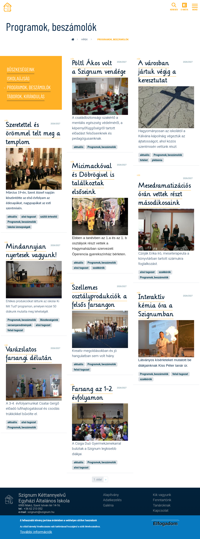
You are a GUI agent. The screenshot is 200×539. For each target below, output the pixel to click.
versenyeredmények (19, 325)
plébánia (157, 161)
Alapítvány (111, 494)
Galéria (108, 505)
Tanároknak (161, 505)
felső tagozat (15, 330)
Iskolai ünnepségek (19, 228)
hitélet (144, 161)
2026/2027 (122, 61)
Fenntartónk (162, 499)
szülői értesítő (48, 217)
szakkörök (99, 269)
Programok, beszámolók (30, 89)
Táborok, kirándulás (26, 98)
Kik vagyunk (162, 494)
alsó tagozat (28, 217)
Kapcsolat (160, 510)
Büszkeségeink (21, 70)
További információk (36, 531)
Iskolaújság (18, 79)
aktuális (78, 147)
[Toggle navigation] (195, 7)
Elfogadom (165, 523)
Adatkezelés (112, 499)
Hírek (84, 39)
